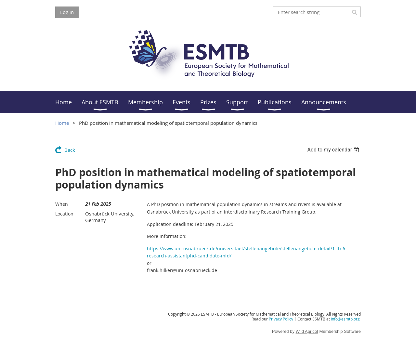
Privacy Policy (281, 318)
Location (64, 214)
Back (69, 150)
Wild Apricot (307, 331)
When (61, 204)
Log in (67, 12)
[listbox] (334, 150)
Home (62, 123)
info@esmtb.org (345, 318)
